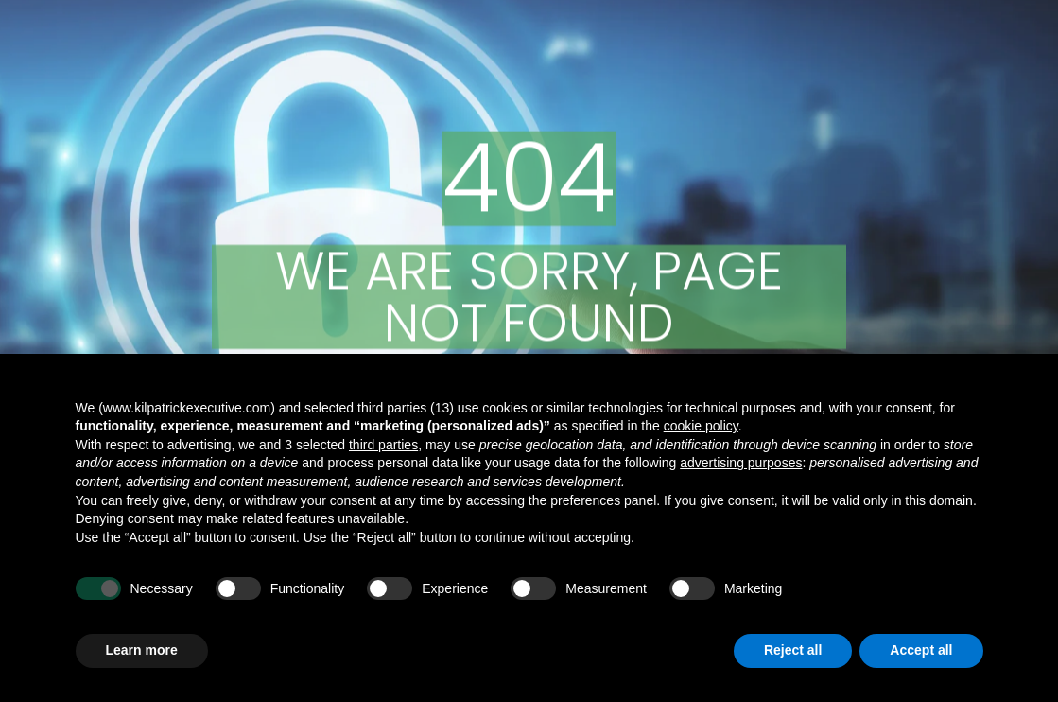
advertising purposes (741, 462)
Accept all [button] (921, 650)
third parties (383, 444)
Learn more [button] (142, 650)
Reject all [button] (793, 650)
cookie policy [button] (701, 425)
